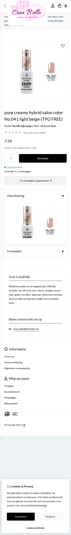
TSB (24, 381)
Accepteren (21, 516)
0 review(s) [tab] (35, 208)
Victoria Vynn (48, 125)
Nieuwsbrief (10, 360)
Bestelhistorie (12, 348)
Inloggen (9, 342)
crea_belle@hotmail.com (26, 285)
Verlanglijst (10, 354)
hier (45, 505)
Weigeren (50, 516)
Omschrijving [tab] (35, 196)
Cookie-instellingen (35, 527)
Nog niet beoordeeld (34, 132)
